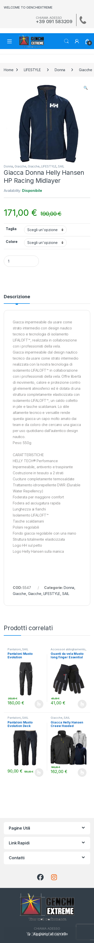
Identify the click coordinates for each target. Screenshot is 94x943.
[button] (85, 88)
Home (8, 70)
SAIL (61, 166)
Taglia (11, 229)
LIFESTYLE (32, 70)
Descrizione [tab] (17, 296)
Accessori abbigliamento (68, 649)
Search (66, 41)
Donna (60, 70)
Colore (12, 241)
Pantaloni (14, 649)
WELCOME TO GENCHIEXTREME (28, 7)
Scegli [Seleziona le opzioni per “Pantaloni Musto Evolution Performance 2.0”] (39, 704)
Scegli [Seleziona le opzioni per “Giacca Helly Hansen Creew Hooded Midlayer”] (82, 772)
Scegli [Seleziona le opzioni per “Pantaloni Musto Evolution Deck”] (39, 772)
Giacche (20, 166)
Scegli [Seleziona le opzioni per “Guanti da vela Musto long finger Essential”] (82, 704)
